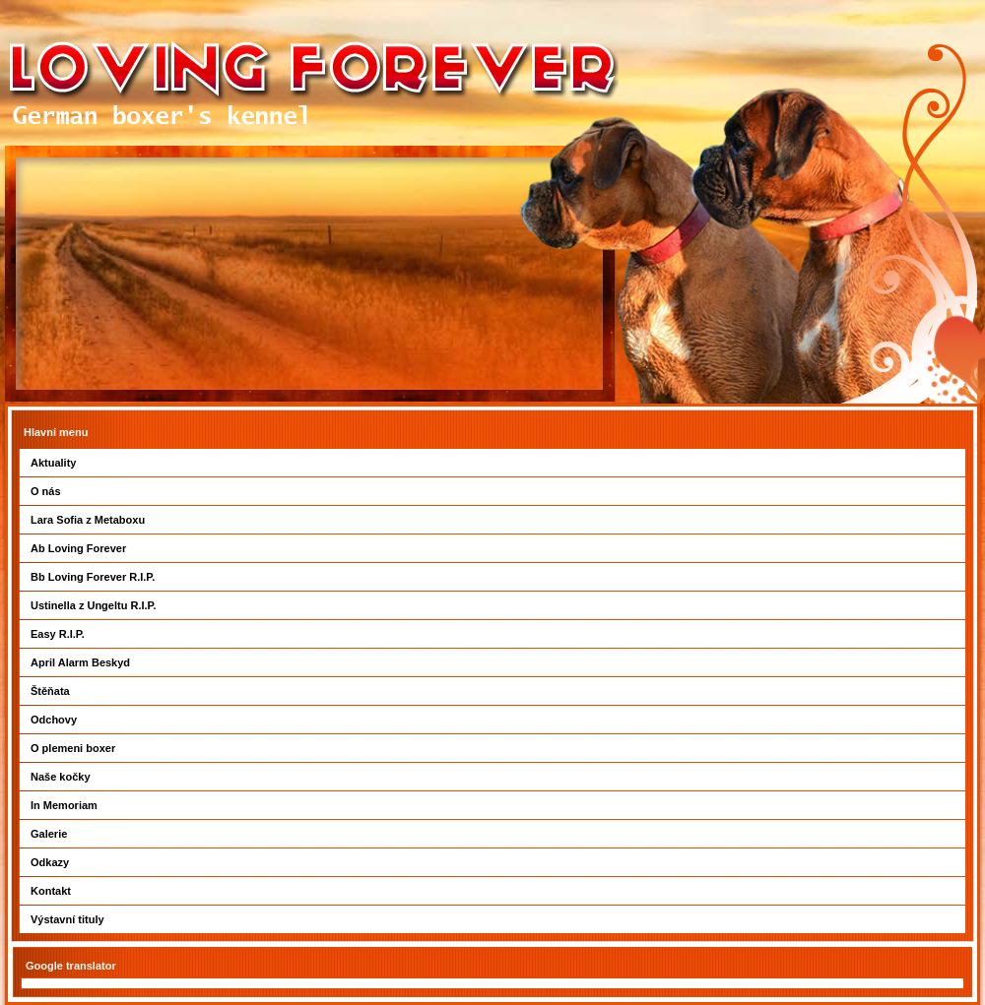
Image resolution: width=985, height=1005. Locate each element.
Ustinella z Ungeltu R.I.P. (94, 605)
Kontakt (51, 891)
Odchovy (54, 719)
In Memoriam (64, 805)
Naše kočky (61, 777)
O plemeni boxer (73, 748)
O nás (46, 491)
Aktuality (53, 463)
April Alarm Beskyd (80, 662)
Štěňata (50, 691)
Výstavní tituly (67, 919)
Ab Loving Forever (78, 548)
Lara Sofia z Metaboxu (88, 520)
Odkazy (50, 862)
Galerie (49, 834)
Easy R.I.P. (58, 634)
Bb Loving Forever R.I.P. (93, 577)
